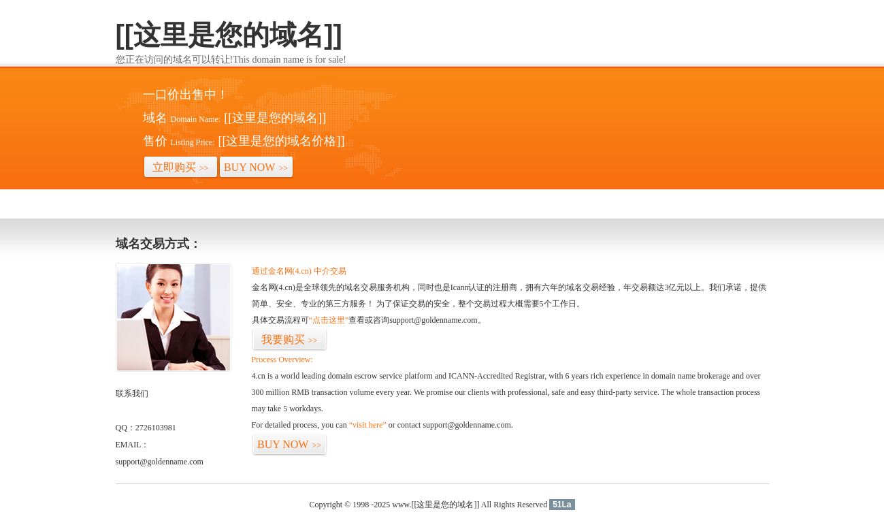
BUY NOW (256, 167)
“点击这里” (329, 320)
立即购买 (180, 167)
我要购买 (289, 339)
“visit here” (368, 425)
